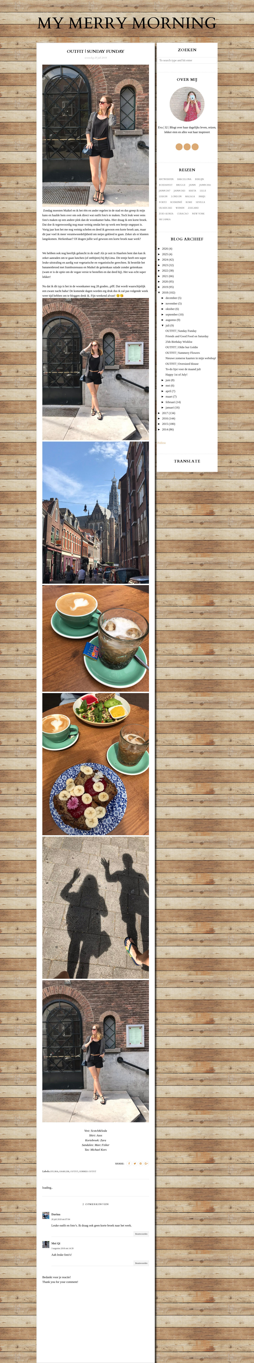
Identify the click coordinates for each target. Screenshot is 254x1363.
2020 (165, 281)
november (172, 303)
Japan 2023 (179, 190)
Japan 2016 (205, 185)
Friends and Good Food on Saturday (187, 336)
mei (168, 385)
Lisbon (163, 196)
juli (168, 325)
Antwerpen (166, 179)
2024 (165, 259)
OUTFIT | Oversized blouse (182, 363)
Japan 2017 (164, 190)
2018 (165, 292)
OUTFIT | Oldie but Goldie (182, 347)
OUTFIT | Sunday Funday (181, 331)
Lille (203, 190)
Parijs (202, 196)
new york (198, 213)
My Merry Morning (127, 23)
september (172, 314)
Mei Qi (55, 1243)
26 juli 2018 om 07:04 (60, 1219)
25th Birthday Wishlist (179, 341)
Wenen (180, 208)
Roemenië (176, 202)
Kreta (192, 190)
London (176, 196)
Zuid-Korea (166, 213)
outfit (74, 1171)
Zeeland (193, 208)
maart (169, 396)
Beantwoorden (141, 1234)
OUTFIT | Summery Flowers (183, 352)
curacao (182, 213)
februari (170, 402)
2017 (165, 413)
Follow (161, 443)
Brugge (180, 185)
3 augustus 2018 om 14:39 (62, 1248)
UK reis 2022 (165, 208)
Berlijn (199, 179)
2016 (165, 418)
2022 (165, 270)
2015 (165, 424)
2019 (165, 287)
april (168, 391)
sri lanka (165, 219)
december (171, 298)
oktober (170, 309)
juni (168, 380)
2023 (165, 265)
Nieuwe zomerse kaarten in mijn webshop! (191, 358)
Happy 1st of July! (176, 374)
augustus (171, 320)
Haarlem (64, 1171)
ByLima (54, 1171)
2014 (165, 429)
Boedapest (165, 185)
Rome (189, 202)
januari (170, 407)
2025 (165, 254)
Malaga (190, 196)
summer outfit (87, 1171)
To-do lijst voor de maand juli (183, 369)
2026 (165, 248)
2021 (165, 276)
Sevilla (200, 202)
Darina (55, 1214)
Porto (163, 202)
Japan (192, 185)
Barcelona (184, 179)
